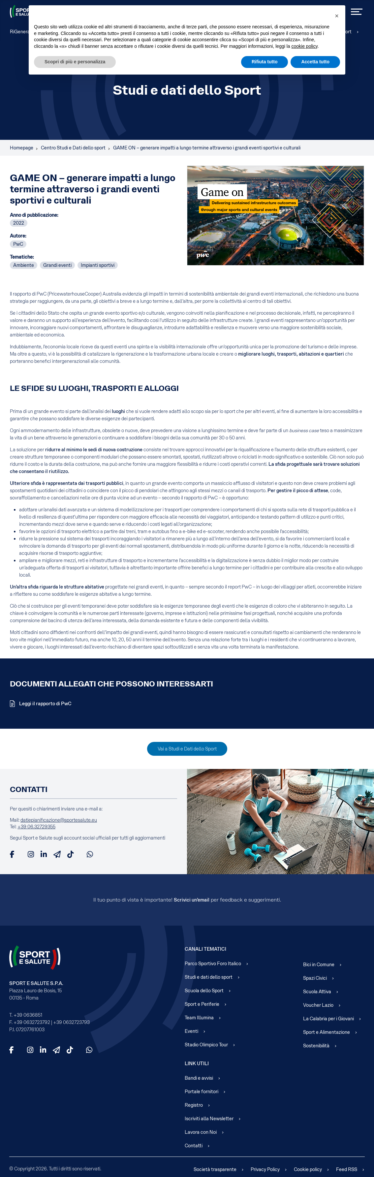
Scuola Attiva (317, 992)
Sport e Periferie (202, 1004)
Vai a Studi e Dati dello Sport (187, 749)
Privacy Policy (265, 1169)
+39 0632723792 (32, 1022)
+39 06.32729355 (36, 827)
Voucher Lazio (318, 1005)
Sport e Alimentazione (326, 1032)
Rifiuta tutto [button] (265, 61)
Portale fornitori (201, 1092)
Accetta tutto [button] (315, 61)
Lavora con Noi (201, 1132)
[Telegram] (57, 854)
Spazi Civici (315, 978)
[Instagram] (31, 854)
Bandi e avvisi (199, 1078)
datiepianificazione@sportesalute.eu (58, 820)
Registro (194, 1105)
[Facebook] (12, 854)
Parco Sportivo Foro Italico (213, 964)
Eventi (191, 1031)
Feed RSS (346, 1169)
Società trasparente (215, 1169)
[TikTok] (70, 854)
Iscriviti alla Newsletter (209, 1119)
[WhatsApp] (90, 854)
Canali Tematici (205, 949)
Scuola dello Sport (204, 991)
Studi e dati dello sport (209, 977)
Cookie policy (308, 1169)
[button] (336, 16)
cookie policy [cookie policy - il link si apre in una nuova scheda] (305, 46)
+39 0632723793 (71, 1022)
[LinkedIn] (44, 854)
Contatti (194, 1146)
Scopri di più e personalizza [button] (75, 61)
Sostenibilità (316, 1046)
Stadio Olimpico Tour (206, 1045)
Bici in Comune (318, 965)
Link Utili (197, 1063)
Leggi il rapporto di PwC (45, 704)
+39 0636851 (28, 1015)
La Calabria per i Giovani (328, 1019)
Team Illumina (199, 1018)
